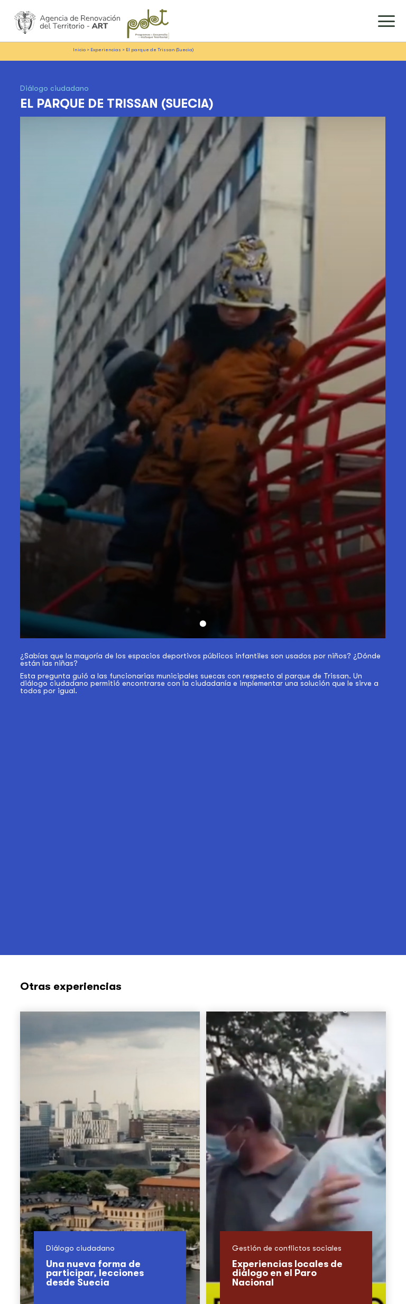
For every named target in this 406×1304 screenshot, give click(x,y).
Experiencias (105, 49)
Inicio (79, 49)
